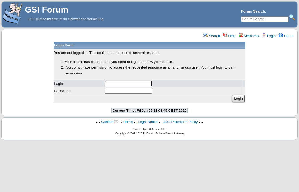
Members (249, 36)
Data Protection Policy (180, 122)
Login (269, 36)
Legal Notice (148, 122)
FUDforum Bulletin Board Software (163, 133)
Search (211, 36)
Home (286, 36)
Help (229, 36)
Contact (107, 122)
